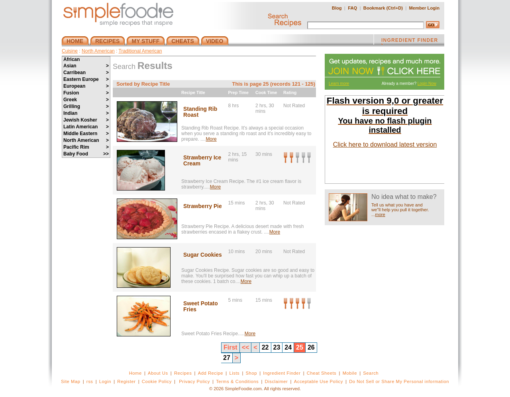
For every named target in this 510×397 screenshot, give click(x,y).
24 (288, 347)
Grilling (86, 106)
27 (226, 357)
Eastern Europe (86, 79)
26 (311, 347)
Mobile (350, 373)
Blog (337, 8)
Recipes (183, 373)
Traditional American (140, 51)
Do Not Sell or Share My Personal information (399, 381)
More (211, 139)
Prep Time (238, 92)
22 (265, 347)
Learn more (339, 83)
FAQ (352, 8)
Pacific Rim (86, 147)
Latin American (86, 127)
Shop (251, 373)
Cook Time (266, 92)
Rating (289, 92)
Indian (86, 113)
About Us (158, 373)
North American (98, 51)
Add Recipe (210, 373)
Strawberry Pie (202, 206)
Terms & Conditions (237, 381)
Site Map (70, 381)
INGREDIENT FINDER (409, 41)
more (380, 214)
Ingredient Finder (281, 373)
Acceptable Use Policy (318, 381)
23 (276, 347)
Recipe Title (193, 92)
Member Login (424, 8)
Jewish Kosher (86, 120)
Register (126, 381)
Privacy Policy (194, 381)
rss (89, 381)
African (71, 59)
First (230, 347)
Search (371, 373)
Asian (86, 66)
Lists (234, 373)
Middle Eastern (86, 133)
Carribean (86, 72)
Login (105, 381)
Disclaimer (276, 381)
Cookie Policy (157, 381)
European (86, 86)
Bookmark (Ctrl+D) (383, 8)
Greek (86, 99)
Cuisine (70, 51)
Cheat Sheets (322, 373)
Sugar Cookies (202, 255)
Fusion (86, 93)
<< (245, 347)
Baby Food (86, 154)
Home (135, 373)
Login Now (427, 83)
